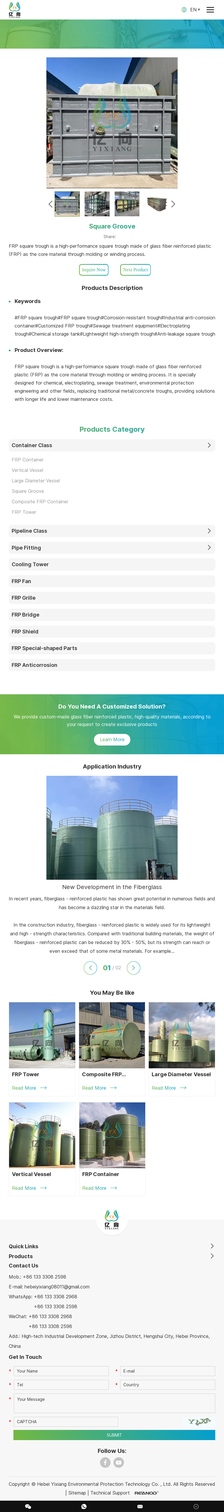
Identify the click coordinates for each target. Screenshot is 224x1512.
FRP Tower (24, 512)
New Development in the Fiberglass (112, 887)
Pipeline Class (29, 531)
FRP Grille (24, 598)
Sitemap (77, 1493)
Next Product (135, 269)
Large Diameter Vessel (36, 481)
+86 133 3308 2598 (55, 1306)
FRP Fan (21, 581)
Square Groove (28, 491)
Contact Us (23, 1266)
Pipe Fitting (26, 548)
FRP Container (27, 460)
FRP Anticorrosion (34, 665)
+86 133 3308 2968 (55, 1296)
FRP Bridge (25, 615)
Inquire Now (94, 269)
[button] (50, 204)
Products (21, 1256)
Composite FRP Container (40, 501)
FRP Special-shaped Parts (44, 648)
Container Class (32, 445)
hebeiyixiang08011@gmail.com (57, 1287)
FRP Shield (25, 631)
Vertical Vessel (27, 470)
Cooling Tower (30, 564)
